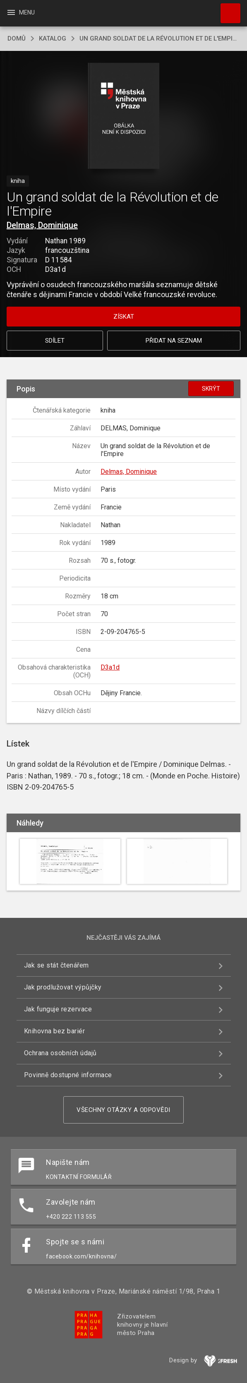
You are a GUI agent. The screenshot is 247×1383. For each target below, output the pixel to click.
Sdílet (55, 340)
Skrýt (211, 388)
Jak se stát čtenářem (56, 965)
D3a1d (110, 667)
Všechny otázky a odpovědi (123, 1110)
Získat (123, 316)
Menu (20, 12)
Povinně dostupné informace (68, 1075)
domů (16, 38)
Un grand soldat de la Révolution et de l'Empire (159, 38)
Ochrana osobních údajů (60, 1053)
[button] (123, 116)
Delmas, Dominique (42, 225)
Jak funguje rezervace (58, 1009)
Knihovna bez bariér (54, 1031)
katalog (52, 38)
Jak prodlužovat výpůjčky (63, 987)
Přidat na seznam (174, 340)
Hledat (227, 9)
